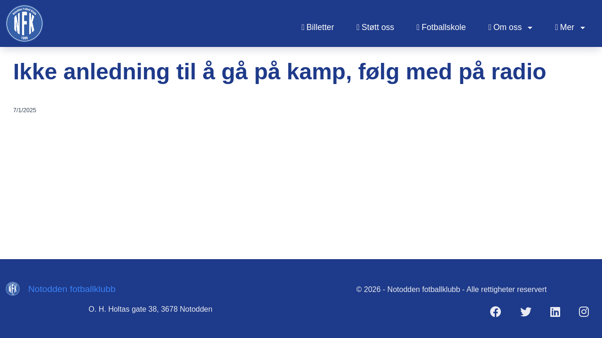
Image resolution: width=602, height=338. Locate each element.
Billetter (317, 27)
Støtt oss (375, 27)
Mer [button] (566, 27)
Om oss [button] (506, 27)
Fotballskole (441, 27)
